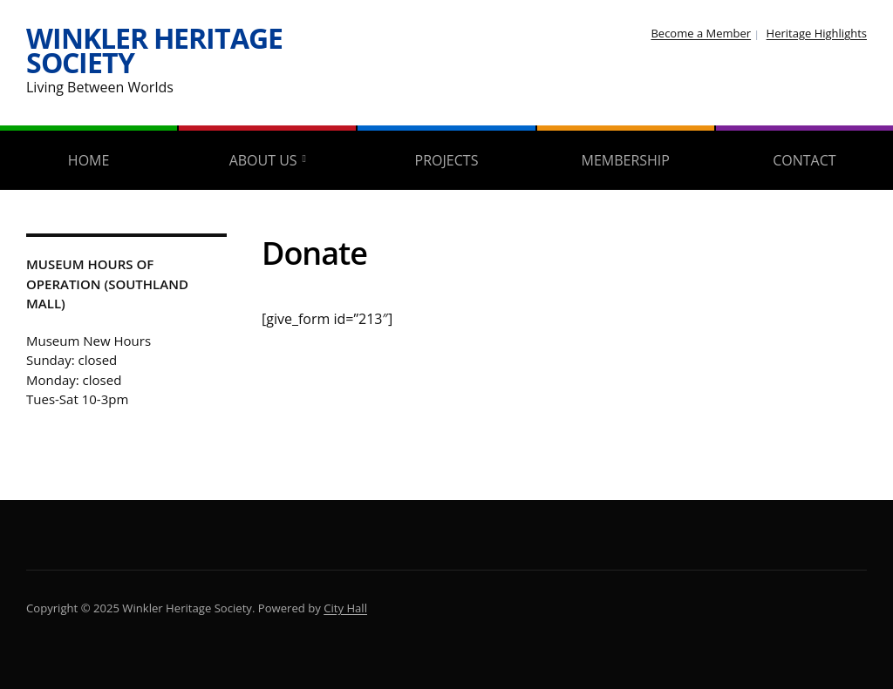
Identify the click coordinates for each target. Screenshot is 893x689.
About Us (263, 160)
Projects (447, 160)
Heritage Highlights (817, 33)
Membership (625, 160)
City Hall (345, 608)
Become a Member (701, 33)
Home (89, 160)
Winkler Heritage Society (154, 50)
